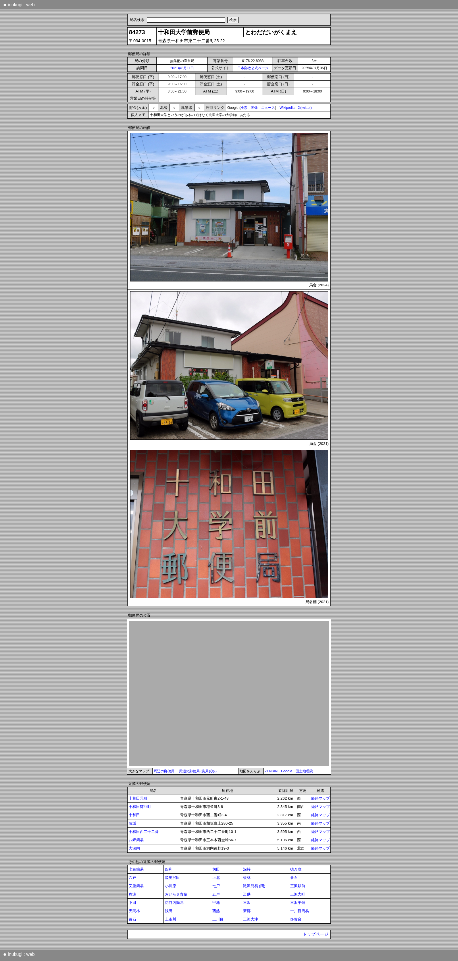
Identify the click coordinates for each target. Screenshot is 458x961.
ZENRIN (271, 771)
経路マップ (320, 798)
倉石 (294, 877)
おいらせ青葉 (176, 894)
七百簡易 (136, 869)
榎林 (247, 877)
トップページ (315, 934)
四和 (168, 869)
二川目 (218, 919)
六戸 (132, 877)
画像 (254, 108)
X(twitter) (305, 108)
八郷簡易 (136, 840)
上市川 (170, 919)
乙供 (247, 894)
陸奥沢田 (172, 877)
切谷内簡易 (174, 902)
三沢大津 (250, 919)
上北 (216, 877)
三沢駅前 (297, 886)
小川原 (170, 886)
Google (286, 771)
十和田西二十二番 (144, 831)
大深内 (134, 848)
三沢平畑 (297, 902)
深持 (247, 869)
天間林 (134, 911)
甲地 (216, 902)
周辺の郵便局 (164, 771)
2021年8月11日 (182, 68)
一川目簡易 (299, 911)
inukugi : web (19, 4)
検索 (243, 108)
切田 (216, 869)
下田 (132, 902)
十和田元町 (138, 798)
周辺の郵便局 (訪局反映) (198, 771)
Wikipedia (287, 108)
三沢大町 (297, 894)
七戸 (216, 886)
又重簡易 (136, 886)
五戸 (216, 894)
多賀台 (295, 919)
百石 (132, 919)
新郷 (247, 911)
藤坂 (132, 823)
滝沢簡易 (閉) (254, 886)
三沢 (247, 902)
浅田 (168, 911)
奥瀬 (132, 894)
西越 (216, 911)
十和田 (134, 815)
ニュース (268, 108)
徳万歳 (295, 869)
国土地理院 (304, 771)
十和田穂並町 (140, 806)
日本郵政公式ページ (252, 68)
